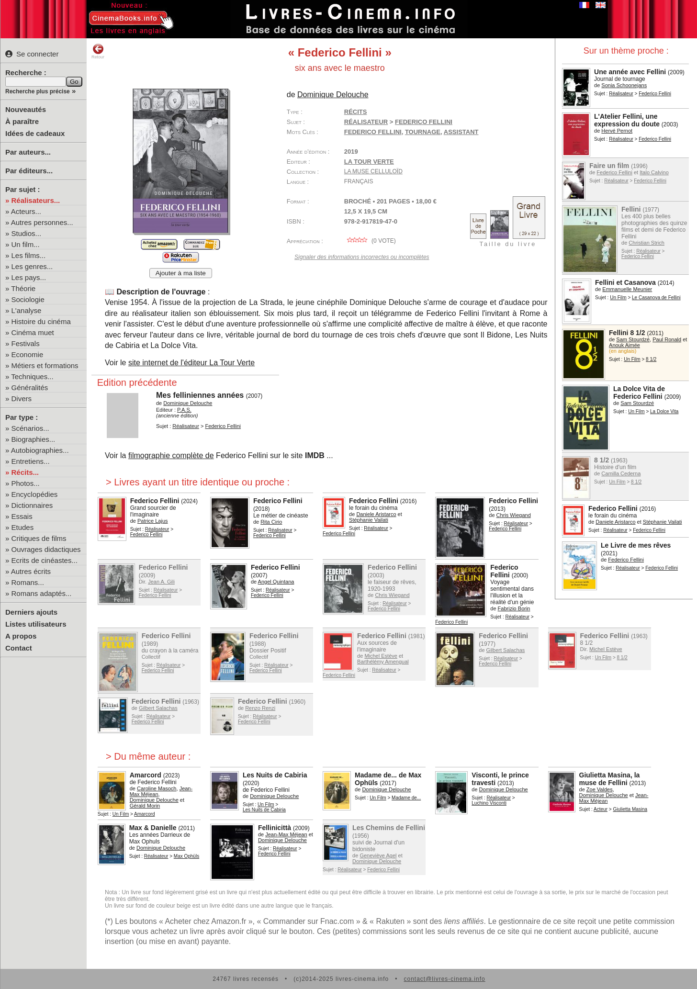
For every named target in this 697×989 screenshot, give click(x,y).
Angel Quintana (276, 581)
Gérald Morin (145, 806)
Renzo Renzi (260, 708)
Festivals (25, 343)
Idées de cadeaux (35, 133)
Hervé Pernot (616, 131)
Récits (355, 111)
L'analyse (26, 310)
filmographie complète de (171, 455)
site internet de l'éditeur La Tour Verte (191, 363)
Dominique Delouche (333, 94)
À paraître (22, 121)
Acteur (600, 809)
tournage (422, 131)
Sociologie (28, 299)
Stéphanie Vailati (662, 522)
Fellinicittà (274, 828)
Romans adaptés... (41, 593)
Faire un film (609, 165)
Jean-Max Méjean (286, 834)
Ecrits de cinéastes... (44, 560)
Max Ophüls (186, 856)
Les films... (28, 255)
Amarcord (145, 775)
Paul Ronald (666, 339)
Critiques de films (39, 538)
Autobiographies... (40, 450)
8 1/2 (651, 359)
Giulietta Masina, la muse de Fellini (609, 779)
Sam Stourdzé (633, 339)
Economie (27, 354)
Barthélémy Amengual (383, 661)
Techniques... (32, 376)
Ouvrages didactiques (46, 549)
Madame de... (406, 797)
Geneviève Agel (378, 855)
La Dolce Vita (664, 411)
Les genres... (32, 266)
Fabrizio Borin (514, 608)
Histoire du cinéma (41, 321)
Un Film (618, 297)
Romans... (27, 582)
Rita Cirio (271, 522)
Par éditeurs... (29, 171)
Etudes (22, 527)
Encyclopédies (34, 494)
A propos (20, 636)
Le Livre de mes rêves (636, 545)
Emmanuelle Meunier (627, 289)
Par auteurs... (28, 152)
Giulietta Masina (630, 809)
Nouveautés (25, 109)
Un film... (25, 244)
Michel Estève (380, 656)
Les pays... (28, 277)
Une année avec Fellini (630, 72)
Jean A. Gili (161, 581)
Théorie (23, 288)
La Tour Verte (369, 161)
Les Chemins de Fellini (388, 828)
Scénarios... (30, 428)
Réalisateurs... (35, 200)
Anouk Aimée (624, 345)
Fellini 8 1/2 (627, 333)
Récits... (25, 472)
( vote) (370, 240)
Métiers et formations (45, 365)
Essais (22, 516)
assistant (461, 131)
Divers (21, 398)
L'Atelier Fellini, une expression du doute (627, 120)
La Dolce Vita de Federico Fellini (639, 392)
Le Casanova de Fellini (656, 297)
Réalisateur (621, 93)
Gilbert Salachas (505, 650)
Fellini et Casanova (625, 282)
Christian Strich (646, 243)
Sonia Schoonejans (624, 85)
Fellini (631, 209)
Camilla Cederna (621, 473)
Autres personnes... (42, 222)
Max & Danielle (153, 828)
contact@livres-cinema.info (444, 979)
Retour (97, 51)
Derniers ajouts (31, 612)
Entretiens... (30, 461)
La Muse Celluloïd (373, 171)
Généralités (29, 387)
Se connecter (31, 54)
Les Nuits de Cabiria (275, 775)
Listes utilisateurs (36, 624)
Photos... (25, 483)
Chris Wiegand (513, 515)
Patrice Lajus (152, 521)
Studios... (26, 233)
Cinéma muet (32, 332)
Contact (18, 648)
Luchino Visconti (489, 803)
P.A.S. (184, 410)
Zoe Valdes (599, 789)
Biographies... (33, 439)
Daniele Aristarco (615, 522)
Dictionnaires (32, 505)
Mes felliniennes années (200, 395)
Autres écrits (31, 571)
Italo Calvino (654, 172)
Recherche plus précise (37, 91)
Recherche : (25, 72)
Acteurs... (26, 211)
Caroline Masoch (157, 788)
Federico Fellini (655, 93)
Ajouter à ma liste (181, 273)
